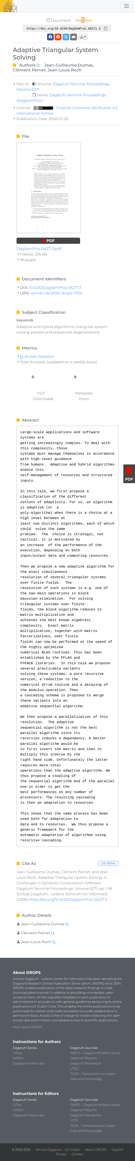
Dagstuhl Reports (83, 1058)
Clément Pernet (29, 69)
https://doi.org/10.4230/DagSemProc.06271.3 (68, 899)
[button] (83, 37)
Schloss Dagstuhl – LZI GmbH (58, 1150)
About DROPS (96, 1150)
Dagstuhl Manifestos (85, 1063)
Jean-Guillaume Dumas (68, 65)
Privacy (61, 1154)
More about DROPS (28, 1027)
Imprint (117, 1150)
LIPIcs (17, 1053)
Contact (78, 1154)
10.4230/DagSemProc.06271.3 (55, 287)
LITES (74, 1068)
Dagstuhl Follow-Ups (29, 1063)
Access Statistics (37, 356)
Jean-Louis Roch (65, 69)
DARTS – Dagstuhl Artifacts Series (95, 1053)
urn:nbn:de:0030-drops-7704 (56, 293)
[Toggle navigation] (126, 6)
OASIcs (18, 1058)
